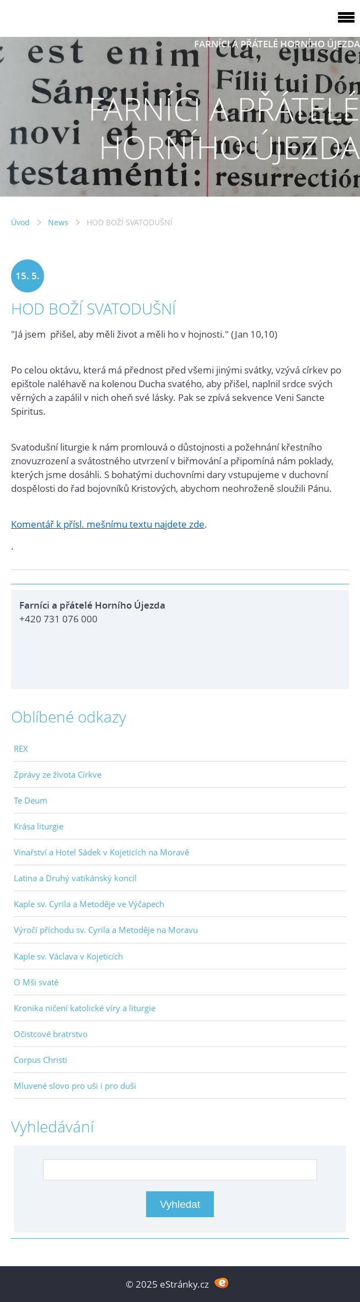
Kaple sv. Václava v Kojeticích (68, 956)
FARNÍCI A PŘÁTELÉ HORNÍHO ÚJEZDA (277, 43)
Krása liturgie (38, 826)
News (58, 222)
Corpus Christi (40, 1059)
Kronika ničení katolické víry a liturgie (84, 1007)
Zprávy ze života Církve (57, 774)
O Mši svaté (36, 982)
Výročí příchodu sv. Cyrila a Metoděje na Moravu (106, 929)
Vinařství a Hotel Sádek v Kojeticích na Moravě (101, 852)
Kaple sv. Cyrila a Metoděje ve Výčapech (89, 903)
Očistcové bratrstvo (51, 1033)
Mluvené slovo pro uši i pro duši (75, 1085)
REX (21, 748)
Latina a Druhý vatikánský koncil (75, 877)
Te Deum (30, 800)
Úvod (20, 222)
